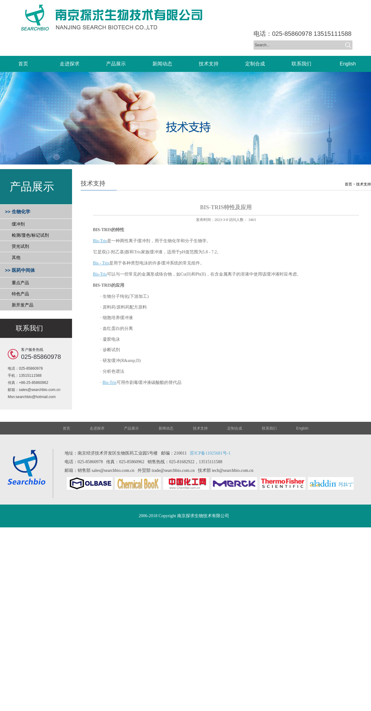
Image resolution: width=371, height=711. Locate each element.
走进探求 (97, 428)
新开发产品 (22, 304)
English (302, 428)
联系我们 (269, 428)
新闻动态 (166, 428)
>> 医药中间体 (20, 270)
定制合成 (234, 428)
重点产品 (20, 282)
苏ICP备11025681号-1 (210, 453)
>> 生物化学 (17, 211)
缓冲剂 (18, 224)
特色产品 (20, 293)
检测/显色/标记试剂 (30, 235)
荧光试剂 (20, 246)
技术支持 (363, 184)
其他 (16, 257)
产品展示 (131, 428)
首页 (348, 184)
